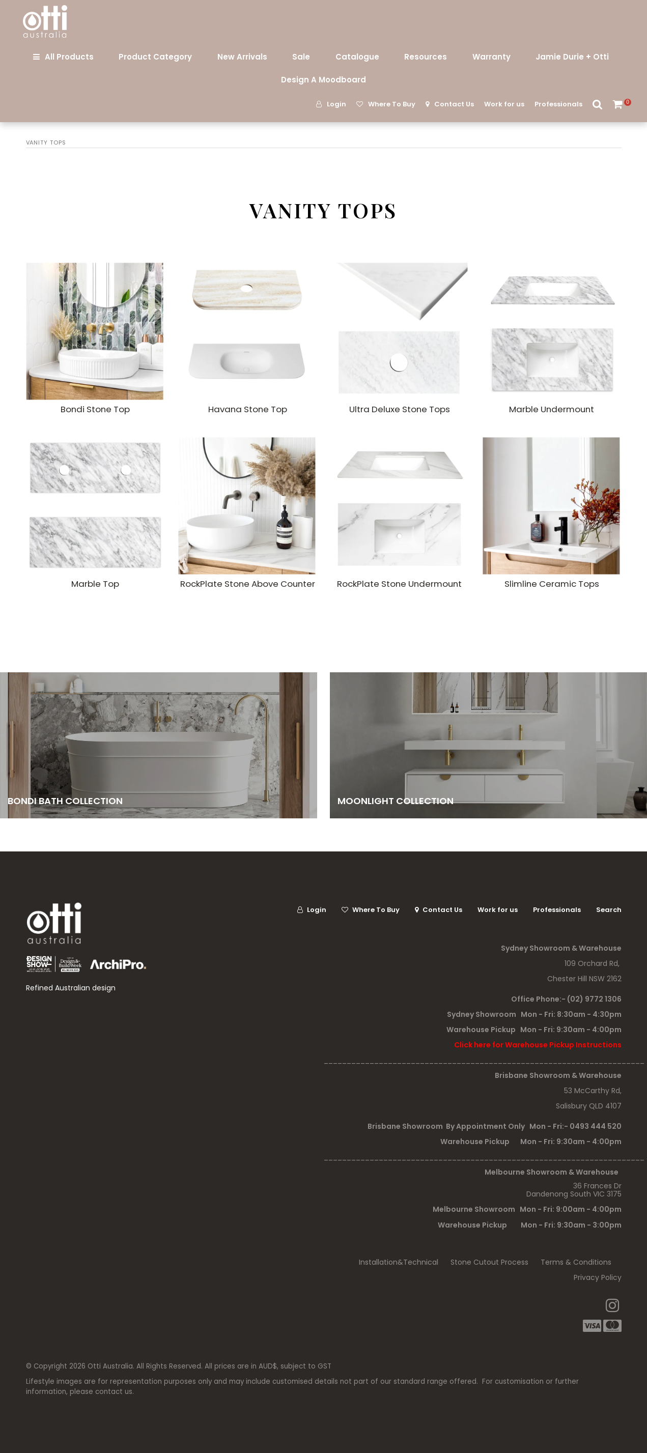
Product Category (155, 56)
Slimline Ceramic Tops (551, 584)
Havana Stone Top (247, 409)
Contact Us (454, 104)
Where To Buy (391, 104)
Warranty (491, 56)
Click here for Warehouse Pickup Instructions (538, 1045)
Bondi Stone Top (95, 409)
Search (597, 104)
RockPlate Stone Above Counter (247, 584)
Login (336, 104)
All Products (69, 56)
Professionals (558, 104)
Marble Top (95, 584)
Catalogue (357, 56)
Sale (301, 56)
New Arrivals (242, 56)
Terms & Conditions (576, 1262)
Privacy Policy (598, 1277)
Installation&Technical (398, 1262)
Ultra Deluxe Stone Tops (399, 409)
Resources (425, 56)
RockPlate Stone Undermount (399, 584)
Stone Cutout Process (489, 1262)
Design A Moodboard (323, 79)
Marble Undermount (551, 409)
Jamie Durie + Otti (572, 56)
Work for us (504, 104)
